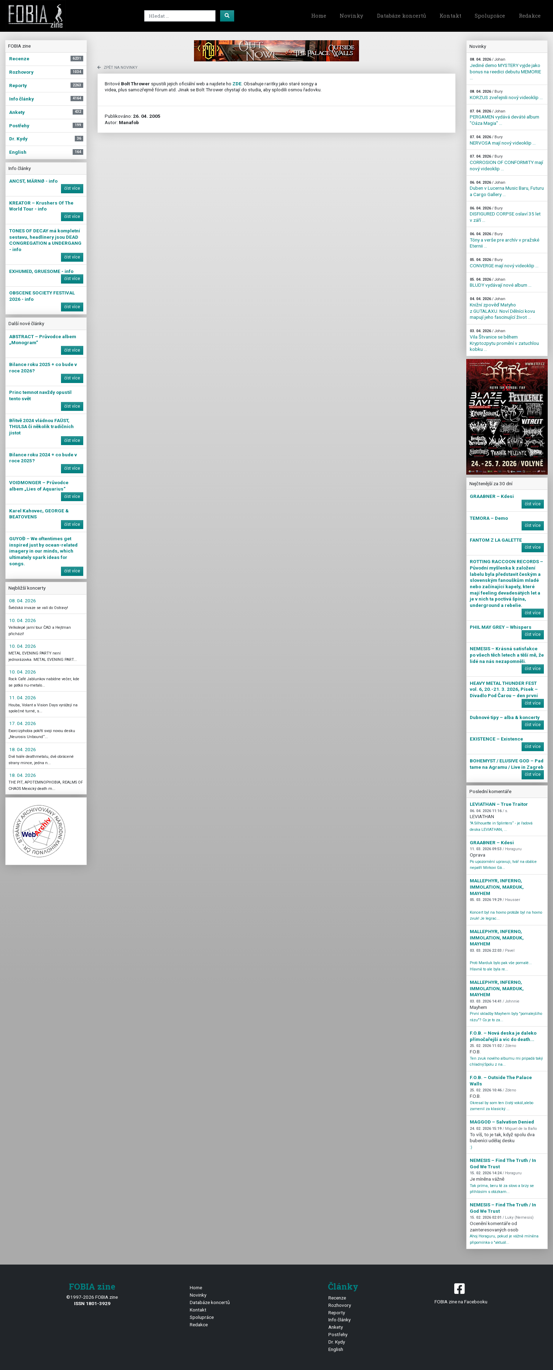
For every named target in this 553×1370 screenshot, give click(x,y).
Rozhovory (339, 1305)
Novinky (351, 15)
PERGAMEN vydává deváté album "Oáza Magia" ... (504, 117)
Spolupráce (490, 15)
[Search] (179, 16)
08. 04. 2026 (22, 600)
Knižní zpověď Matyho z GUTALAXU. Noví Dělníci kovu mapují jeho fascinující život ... (502, 308)
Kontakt (450, 15)
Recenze (337, 1298)
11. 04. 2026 (22, 697)
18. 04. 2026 (22, 749)
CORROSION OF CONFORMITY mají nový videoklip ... (506, 162)
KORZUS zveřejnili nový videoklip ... (506, 94)
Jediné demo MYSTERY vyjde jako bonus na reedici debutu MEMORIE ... (505, 68)
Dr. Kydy (336, 1342)
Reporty (336, 1312)
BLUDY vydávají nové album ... (500, 282)
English (335, 1349)
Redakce (530, 15)
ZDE (237, 83)
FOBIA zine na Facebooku (461, 1292)
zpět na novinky (117, 67)
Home (318, 15)
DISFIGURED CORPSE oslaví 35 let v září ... (505, 214)
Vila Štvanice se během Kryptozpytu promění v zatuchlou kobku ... (504, 340)
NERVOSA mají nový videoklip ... (503, 140)
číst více (72, 188)
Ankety (335, 1327)
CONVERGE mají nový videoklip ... (504, 262)
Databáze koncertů (401, 15)
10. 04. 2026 (22, 620)
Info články (339, 1319)
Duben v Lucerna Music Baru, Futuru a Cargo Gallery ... (507, 188)
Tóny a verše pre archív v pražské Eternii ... (504, 240)
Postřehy (337, 1334)
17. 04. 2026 (22, 723)
